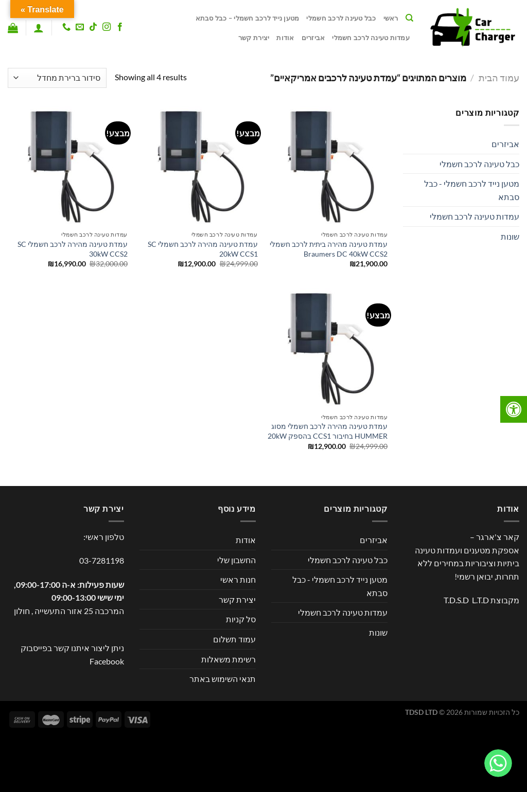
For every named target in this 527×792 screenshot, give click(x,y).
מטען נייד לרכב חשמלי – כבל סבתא (248, 18)
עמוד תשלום (234, 639)
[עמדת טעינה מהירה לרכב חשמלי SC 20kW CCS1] (197, 166)
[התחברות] (38, 27)
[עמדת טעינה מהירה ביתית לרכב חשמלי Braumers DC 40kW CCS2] (328, 166)
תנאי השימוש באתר (222, 678)
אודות (285, 37)
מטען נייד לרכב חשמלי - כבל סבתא (471, 190)
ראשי (390, 18)
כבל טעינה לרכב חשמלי (341, 18)
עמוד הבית (499, 77)
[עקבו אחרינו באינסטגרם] (106, 27)
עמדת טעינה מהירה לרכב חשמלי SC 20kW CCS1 (203, 249)
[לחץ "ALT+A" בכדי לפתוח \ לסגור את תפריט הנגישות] (513, 409)
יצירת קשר (253, 37)
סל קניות (241, 619)
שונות (510, 236)
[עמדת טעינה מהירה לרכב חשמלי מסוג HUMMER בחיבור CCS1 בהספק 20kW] (328, 348)
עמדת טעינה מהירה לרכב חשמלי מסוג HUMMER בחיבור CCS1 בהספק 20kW (328, 431)
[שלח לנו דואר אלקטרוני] (80, 27)
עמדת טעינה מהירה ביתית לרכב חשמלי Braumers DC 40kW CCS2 (329, 249)
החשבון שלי (236, 560)
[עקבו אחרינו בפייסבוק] (120, 27)
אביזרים (313, 37)
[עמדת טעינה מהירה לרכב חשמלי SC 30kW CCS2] (68, 166)
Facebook (107, 661)
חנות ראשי (238, 579)
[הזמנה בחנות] (57, 78)
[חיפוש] (409, 18)
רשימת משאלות (228, 659)
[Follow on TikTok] (93, 27)
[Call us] (66, 27)
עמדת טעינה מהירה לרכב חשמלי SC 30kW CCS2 (72, 249)
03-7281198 (101, 560)
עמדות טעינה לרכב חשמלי (371, 37)
